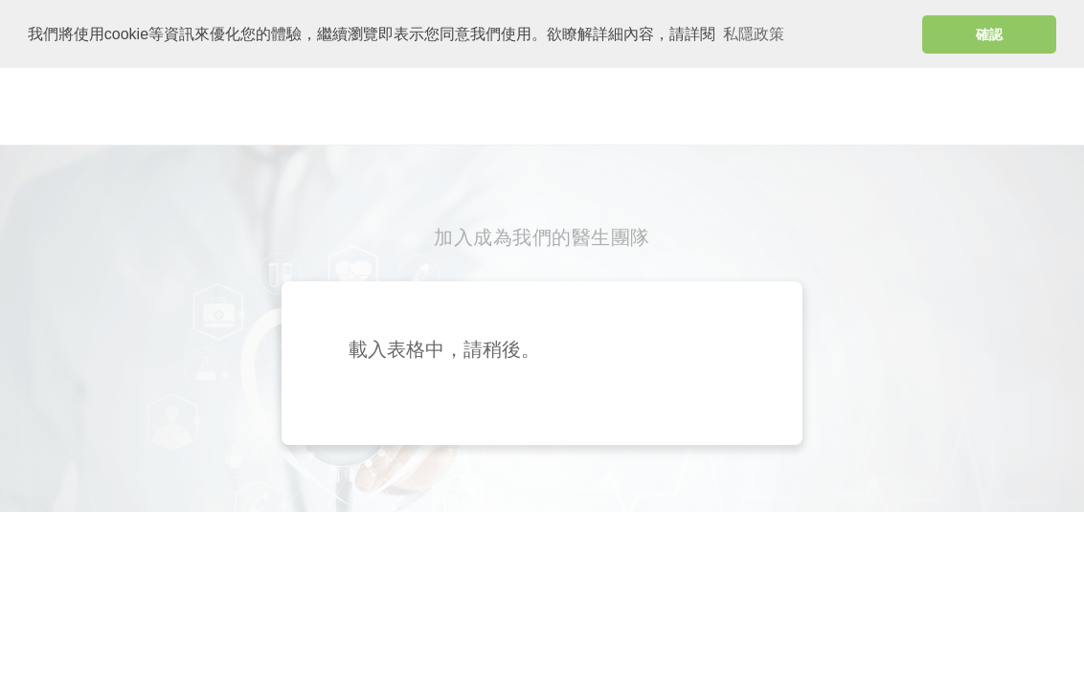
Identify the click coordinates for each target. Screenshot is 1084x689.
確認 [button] (989, 34)
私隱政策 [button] (753, 34)
